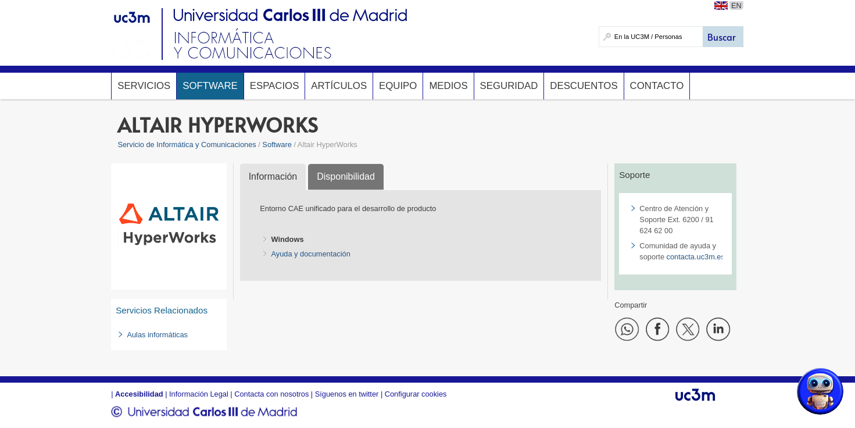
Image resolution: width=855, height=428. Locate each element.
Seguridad (509, 85)
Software (210, 85)
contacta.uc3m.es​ (696, 256)
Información (273, 176)
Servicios (143, 85)
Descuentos (583, 85)
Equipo (398, 85)
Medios (448, 85)
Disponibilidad (346, 176)
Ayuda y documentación (310, 253)
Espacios (274, 85)
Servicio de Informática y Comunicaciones (186, 144)
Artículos (339, 85)
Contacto (657, 85)
